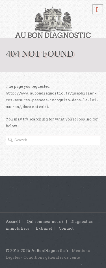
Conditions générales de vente (51, 257)
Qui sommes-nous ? (45, 221)
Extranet (44, 228)
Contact (66, 228)
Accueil (13, 221)
